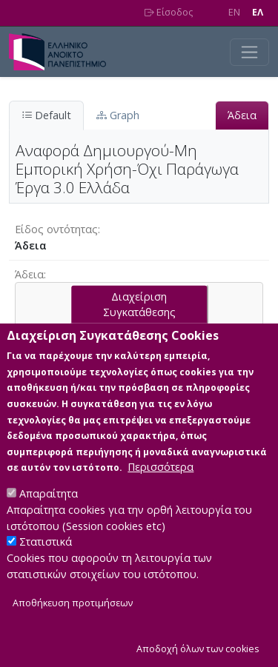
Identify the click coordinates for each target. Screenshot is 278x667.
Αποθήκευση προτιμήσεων (73, 632)
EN (234, 12)
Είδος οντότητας (56, 229)
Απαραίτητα (48, 522)
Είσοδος (169, 12)
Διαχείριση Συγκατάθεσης (139, 333)
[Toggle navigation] (249, 52)
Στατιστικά (45, 570)
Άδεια (242, 115)
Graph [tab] (117, 115)
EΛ (257, 12)
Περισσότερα (160, 496)
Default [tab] (46, 115)
